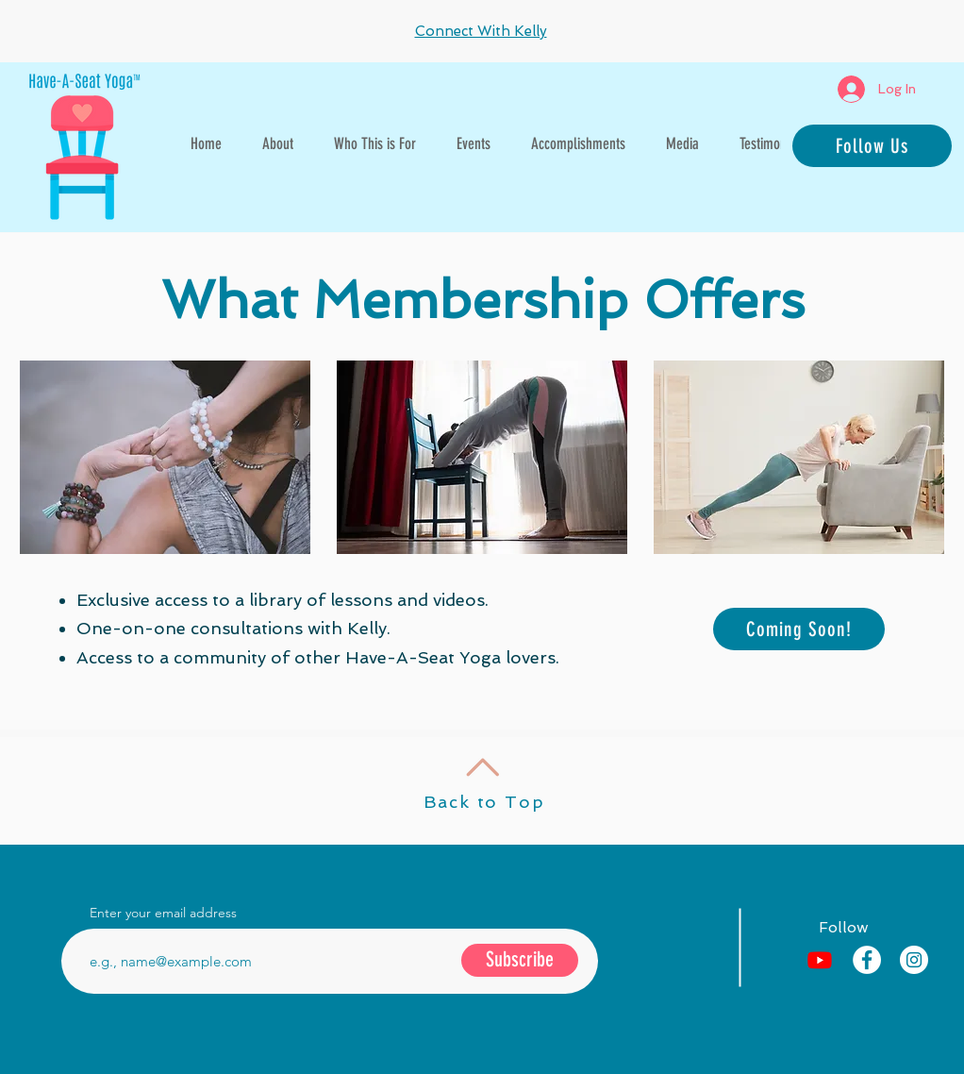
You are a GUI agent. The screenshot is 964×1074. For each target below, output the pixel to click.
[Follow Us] (872, 146)
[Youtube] (820, 960)
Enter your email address (163, 912)
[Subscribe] (519, 960)
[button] (374, 143)
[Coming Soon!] (799, 629)
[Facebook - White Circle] (867, 960)
